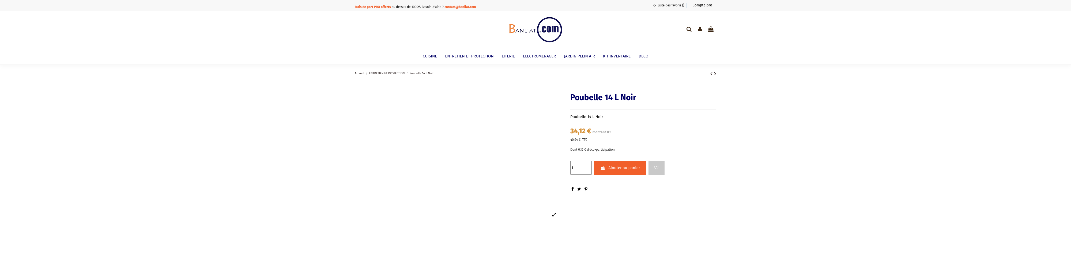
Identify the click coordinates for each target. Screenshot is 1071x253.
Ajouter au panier (620, 167)
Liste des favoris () (668, 5)
